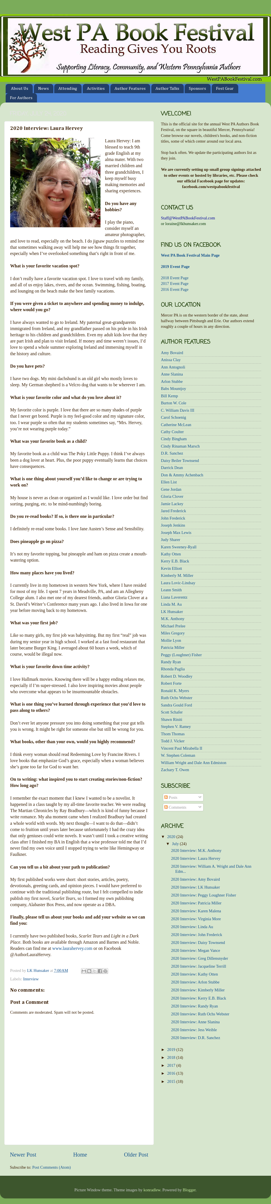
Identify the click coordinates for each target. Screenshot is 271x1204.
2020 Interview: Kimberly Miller (198, 990)
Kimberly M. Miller (177, 575)
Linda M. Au (171, 604)
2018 (171, 1057)
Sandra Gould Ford (176, 705)
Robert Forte (171, 683)
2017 (171, 1065)
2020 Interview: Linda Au (192, 926)
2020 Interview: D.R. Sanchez (195, 1037)
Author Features (130, 88)
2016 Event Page (175, 289)
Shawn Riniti (171, 719)
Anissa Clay (171, 359)
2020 (171, 836)
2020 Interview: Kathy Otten (194, 974)
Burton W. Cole (173, 403)
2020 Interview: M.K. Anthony (196, 850)
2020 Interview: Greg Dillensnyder (199, 958)
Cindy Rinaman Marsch (180, 446)
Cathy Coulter (172, 431)
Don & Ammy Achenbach (182, 475)
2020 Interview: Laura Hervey (195, 858)
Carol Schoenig (173, 417)
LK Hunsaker (172, 611)
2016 (171, 1073)
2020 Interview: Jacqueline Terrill (198, 966)
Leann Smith (171, 590)
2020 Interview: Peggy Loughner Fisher (203, 895)
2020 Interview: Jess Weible (194, 1030)
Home (80, 1154)
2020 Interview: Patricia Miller (196, 903)
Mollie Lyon (171, 640)
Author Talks (167, 88)
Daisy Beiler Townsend (180, 460)
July (176, 843)
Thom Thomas (173, 734)
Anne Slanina (172, 374)
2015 (171, 1081)
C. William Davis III (177, 410)
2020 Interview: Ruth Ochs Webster (200, 1014)
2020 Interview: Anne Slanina (195, 1022)
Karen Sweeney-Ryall (178, 547)
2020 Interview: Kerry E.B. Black (198, 998)
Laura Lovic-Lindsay (178, 583)
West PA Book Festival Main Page (190, 255)
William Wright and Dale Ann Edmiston (193, 762)
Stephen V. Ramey (176, 726)
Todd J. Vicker (173, 741)
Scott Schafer (172, 712)
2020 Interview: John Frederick (196, 934)
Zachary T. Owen (175, 769)
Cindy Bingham (174, 439)
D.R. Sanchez (172, 453)
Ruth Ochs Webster (176, 697)
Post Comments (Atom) (51, 1167)
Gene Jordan (171, 489)
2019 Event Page (175, 266)
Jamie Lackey (172, 503)
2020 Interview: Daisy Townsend (198, 942)
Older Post (136, 1154)
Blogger (189, 1190)
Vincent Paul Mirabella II (181, 748)
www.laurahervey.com (72, 948)
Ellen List (169, 482)
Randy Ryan (171, 662)
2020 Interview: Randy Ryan (194, 1006)
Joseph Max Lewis (176, 532)
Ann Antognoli (173, 367)
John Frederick (173, 518)
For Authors (21, 98)
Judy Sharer (170, 539)
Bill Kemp (169, 396)
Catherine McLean (176, 424)
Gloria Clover (172, 496)
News (43, 88)
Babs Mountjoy (173, 388)
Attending (67, 88)
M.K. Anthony (173, 618)
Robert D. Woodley (177, 676)
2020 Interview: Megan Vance (195, 950)
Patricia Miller (173, 647)
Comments (175, 807)
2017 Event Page (175, 283)
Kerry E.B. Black (175, 561)
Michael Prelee (173, 626)
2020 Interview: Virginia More (196, 919)
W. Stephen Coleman (178, 755)
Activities (96, 88)
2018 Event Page (175, 278)
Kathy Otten (171, 554)
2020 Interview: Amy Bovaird (195, 879)
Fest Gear (225, 88)
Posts (170, 797)
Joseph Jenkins (173, 525)
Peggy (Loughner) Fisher (181, 655)
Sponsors (197, 88)
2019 (171, 1049)
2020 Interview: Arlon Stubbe (195, 982)
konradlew (151, 1190)
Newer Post (23, 1154)
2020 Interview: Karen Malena (196, 911)
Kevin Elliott (171, 568)
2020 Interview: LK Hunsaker (195, 887)
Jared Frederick (173, 511)
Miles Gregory (173, 633)
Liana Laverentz (174, 597)
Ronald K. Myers (175, 690)
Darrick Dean (172, 467)
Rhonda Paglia (173, 669)
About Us (19, 88)
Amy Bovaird (172, 352)
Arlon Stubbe (172, 381)
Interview (31, 979)
